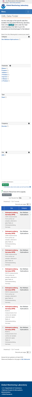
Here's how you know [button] (15, 2)
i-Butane (4, 72)
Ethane (4, 68)
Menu (3, 12)
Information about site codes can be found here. (17, 187)
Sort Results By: (13, 198)
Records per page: (20, 204)
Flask (3, 97)
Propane (4, 70)
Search (5, 184)
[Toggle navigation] (28, 11)
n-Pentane (5, 81)
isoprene (4, 77)
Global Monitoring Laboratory (17, 5)
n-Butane (4, 79)
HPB (3, 155)
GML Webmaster (25, 359)
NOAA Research (7, 394)
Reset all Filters (7, 194)
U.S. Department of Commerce (12, 388)
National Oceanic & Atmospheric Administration (12, 391)
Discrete (4, 126)
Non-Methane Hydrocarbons (10, 39)
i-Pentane (5, 74)
